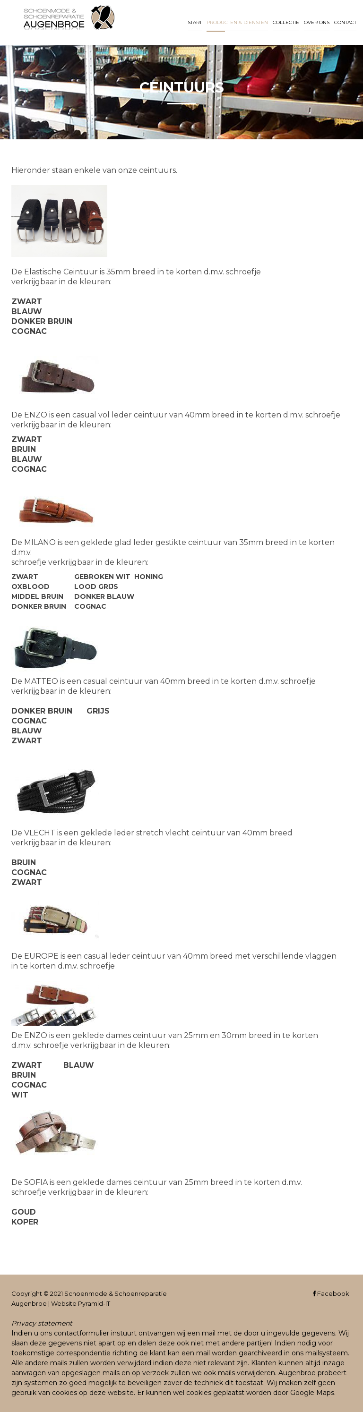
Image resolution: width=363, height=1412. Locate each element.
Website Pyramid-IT (80, 1303)
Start (195, 22)
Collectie (286, 22)
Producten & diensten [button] (237, 22)
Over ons (316, 22)
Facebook (330, 1293)
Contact (345, 22)
